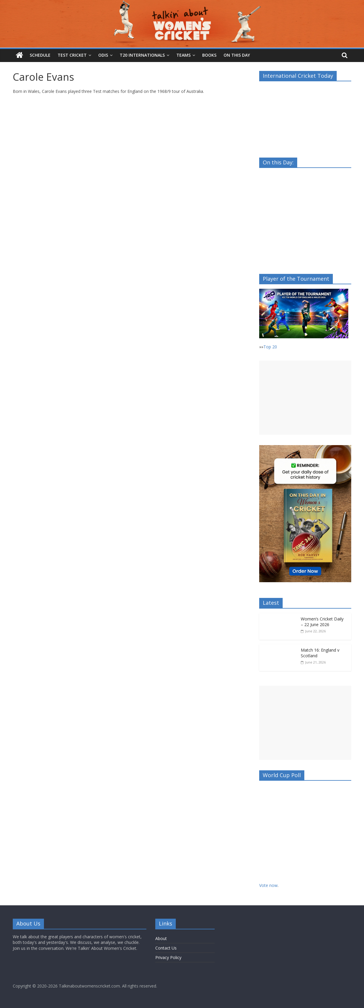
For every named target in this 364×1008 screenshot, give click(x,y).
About (161, 938)
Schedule (40, 55)
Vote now (268, 885)
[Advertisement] (305, 398)
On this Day (237, 55)
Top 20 (270, 347)
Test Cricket (72, 55)
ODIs (103, 55)
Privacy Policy (168, 957)
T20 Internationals (142, 55)
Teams (183, 55)
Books (209, 55)
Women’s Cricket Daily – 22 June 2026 (322, 622)
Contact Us (166, 948)
